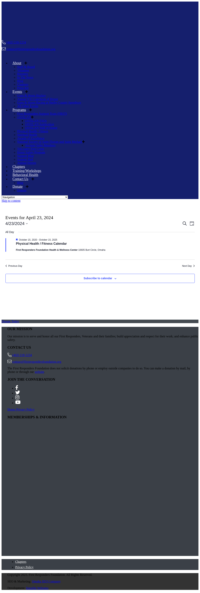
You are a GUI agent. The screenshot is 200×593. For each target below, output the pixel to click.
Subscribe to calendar (98, 278)
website (39, 371)
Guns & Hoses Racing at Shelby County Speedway (49, 102)
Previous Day (13, 266)
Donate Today (10, 321)
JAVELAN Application (39, 124)
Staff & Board (26, 66)
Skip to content (11, 200)
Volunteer (23, 70)
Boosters (22, 74)
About (16, 63)
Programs (19, 110)
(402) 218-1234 (16, 42)
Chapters (22, 84)
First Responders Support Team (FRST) (42, 113)
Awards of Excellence (31, 138)
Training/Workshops (26, 171)
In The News (25, 77)
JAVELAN (24, 117)
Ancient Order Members (40, 145)
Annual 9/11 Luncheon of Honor (37, 99)
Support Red (25, 159)
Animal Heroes (26, 162)
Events (17, 92)
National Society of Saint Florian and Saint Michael (49, 141)
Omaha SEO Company (46, 581)
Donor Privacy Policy (21, 409)
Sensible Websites (37, 588)
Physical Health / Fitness (32, 131)
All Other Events (27, 106)
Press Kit (23, 88)
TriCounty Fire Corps (30, 148)
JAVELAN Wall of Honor (41, 127)
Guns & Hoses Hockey (31, 95)
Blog (20, 81)
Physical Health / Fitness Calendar (41, 243)
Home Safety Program (31, 152)
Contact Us (20, 179)
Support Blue (25, 155)
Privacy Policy (24, 567)
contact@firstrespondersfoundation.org (30, 49)
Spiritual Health (27, 134)
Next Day (188, 266)
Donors (21, 190)
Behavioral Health (25, 175)
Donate (17, 186)
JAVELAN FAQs (36, 120)
